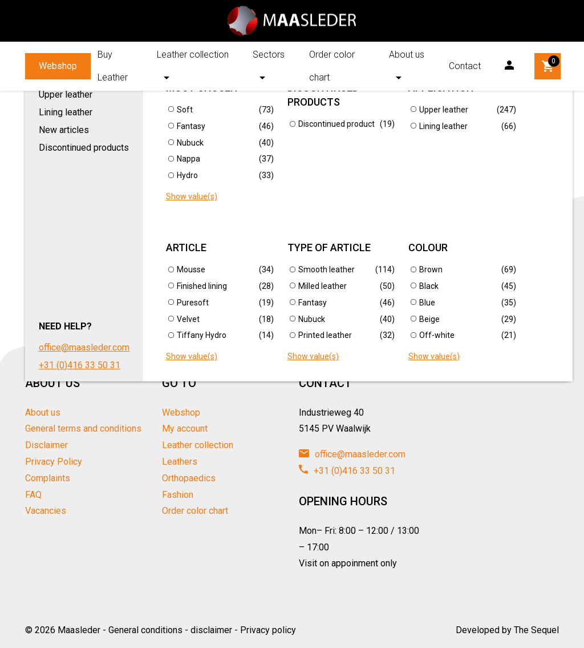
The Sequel (536, 630)
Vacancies (45, 510)
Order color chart (332, 66)
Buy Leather (113, 66)
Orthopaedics (189, 478)
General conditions (145, 630)
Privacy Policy (53, 461)
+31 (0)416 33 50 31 (347, 470)
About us (406, 54)
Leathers (179, 461)
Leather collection (193, 54)
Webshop (58, 66)
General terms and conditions (83, 428)
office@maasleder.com (352, 454)
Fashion (177, 494)
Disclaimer (46, 445)
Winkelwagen (548, 64)
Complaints (47, 478)
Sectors (269, 54)
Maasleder (79, 630)
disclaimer (211, 630)
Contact (465, 66)
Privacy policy (268, 630)
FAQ (33, 494)
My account (185, 428)
